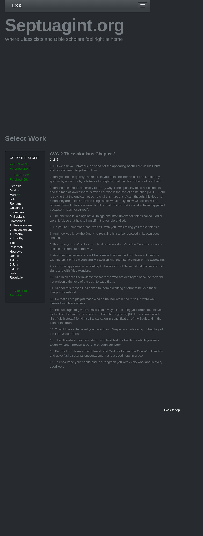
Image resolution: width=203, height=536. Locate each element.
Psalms (15, 190)
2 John (14, 264)
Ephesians (17, 212)
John (13, 199)
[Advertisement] (83, 81)
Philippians (17, 216)
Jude (13, 273)
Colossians (17, 221)
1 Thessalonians (21, 225)
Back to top (172, 410)
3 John (14, 269)
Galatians (16, 208)
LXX (17, 5)
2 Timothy (16, 238)
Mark (13, 195)
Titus (13, 243)
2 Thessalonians (21, 229)
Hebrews (16, 251)
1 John (14, 260)
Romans (15, 203)
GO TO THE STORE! (24, 158)
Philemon (16, 247)
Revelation (17, 277)
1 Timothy (16, 234)
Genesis (15, 186)
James (14, 256)
